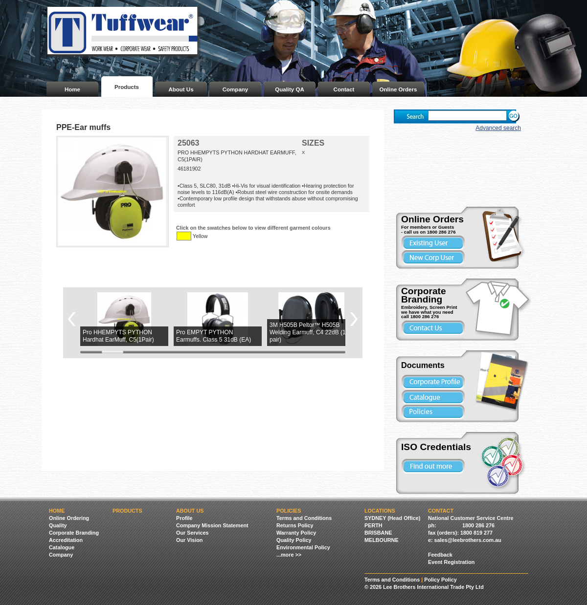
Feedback (440, 555)
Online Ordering (69, 518)
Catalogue (61, 547)
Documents (423, 365)
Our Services (192, 533)
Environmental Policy (303, 547)
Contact (344, 89)
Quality (58, 525)
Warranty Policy (296, 533)
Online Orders (398, 89)
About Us (180, 89)
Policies (288, 511)
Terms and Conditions (304, 518)
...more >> (288, 555)
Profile (184, 518)
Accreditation (66, 540)
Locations (379, 511)
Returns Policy (295, 525)
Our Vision (189, 540)
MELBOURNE (381, 540)
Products (126, 87)
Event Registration (451, 562)
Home (72, 89)
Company (235, 89)
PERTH (373, 525)
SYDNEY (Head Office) (392, 518)
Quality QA (289, 89)
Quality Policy (293, 540)
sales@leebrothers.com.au (467, 540)
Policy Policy (440, 580)
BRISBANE (378, 533)
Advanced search (498, 128)
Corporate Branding (74, 533)
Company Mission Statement (212, 525)
